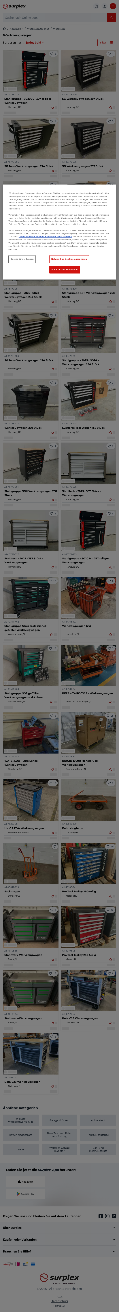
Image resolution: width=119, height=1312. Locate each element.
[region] (59, 232)
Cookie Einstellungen (22, 259)
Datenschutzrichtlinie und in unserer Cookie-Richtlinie (45, 236)
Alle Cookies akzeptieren (64, 269)
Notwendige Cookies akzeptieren (69, 259)
